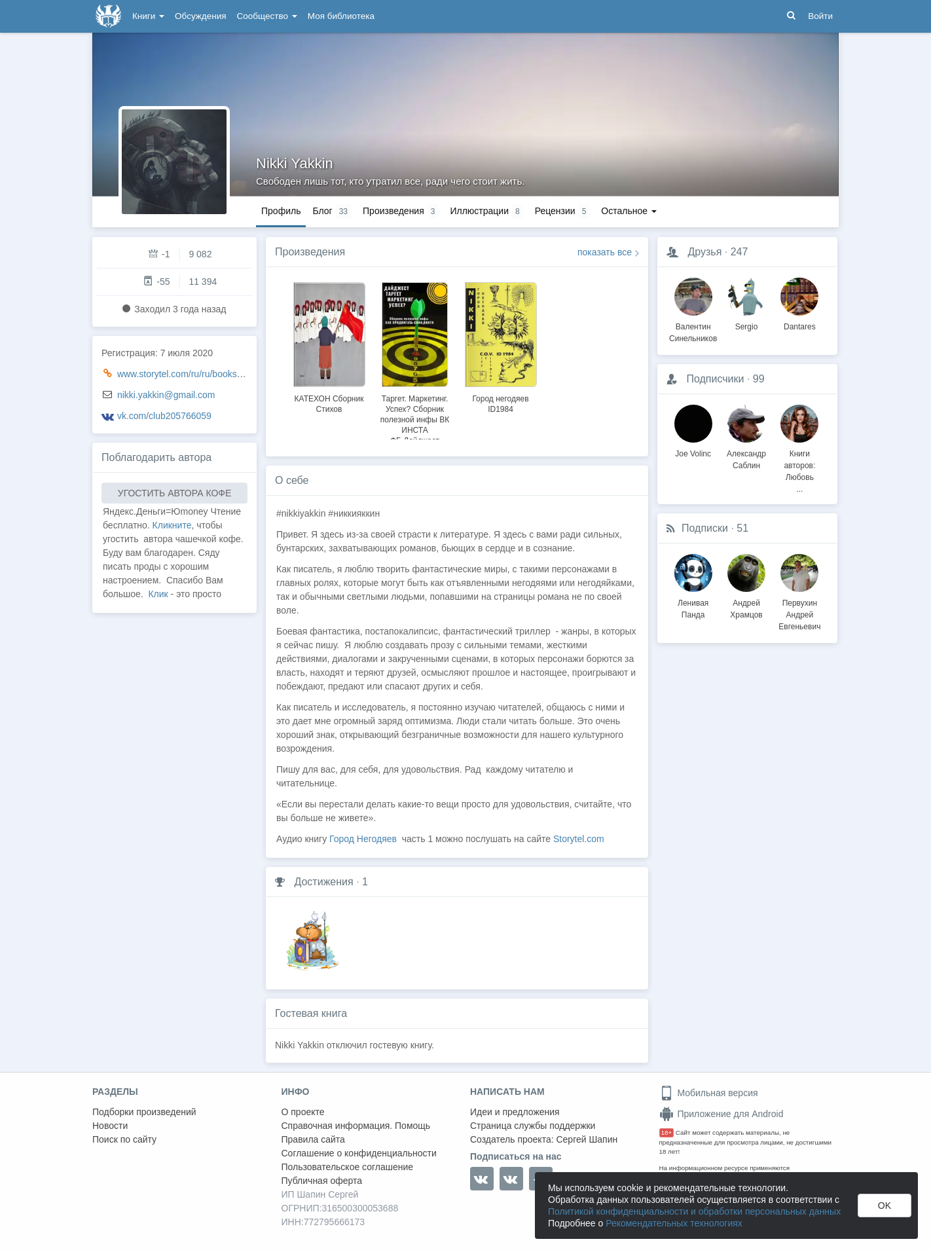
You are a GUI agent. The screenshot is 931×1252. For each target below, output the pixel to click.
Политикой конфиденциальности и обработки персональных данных (694, 1211)
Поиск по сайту (124, 1139)
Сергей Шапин (586, 1139)
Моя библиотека (341, 16)
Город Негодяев (363, 839)
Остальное (629, 211)
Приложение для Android (721, 1114)
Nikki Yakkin (294, 163)
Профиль (281, 211)
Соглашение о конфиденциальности (359, 1153)
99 (759, 378)
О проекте (303, 1112)
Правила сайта (313, 1139)
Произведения (310, 251)
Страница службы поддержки (532, 1125)
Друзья (704, 251)
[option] (329, 345)
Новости (110, 1125)
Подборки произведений (144, 1112)
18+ (666, 1132)
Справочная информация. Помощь (356, 1125)
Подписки (705, 528)
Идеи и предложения (515, 1112)
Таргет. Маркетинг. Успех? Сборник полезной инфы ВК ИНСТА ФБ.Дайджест (414, 419)
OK (884, 1205)
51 (742, 528)
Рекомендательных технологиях (674, 1223)
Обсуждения (200, 16)
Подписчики (715, 378)
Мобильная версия (708, 1093)
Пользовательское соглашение (348, 1167)
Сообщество (267, 16)
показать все (604, 252)
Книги (148, 16)
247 (739, 251)
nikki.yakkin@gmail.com (166, 395)
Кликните (172, 525)
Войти (820, 16)
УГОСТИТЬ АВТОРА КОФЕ (175, 493)
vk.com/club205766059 (164, 416)
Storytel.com (578, 839)
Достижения (323, 881)
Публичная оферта (322, 1180)
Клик (158, 594)
